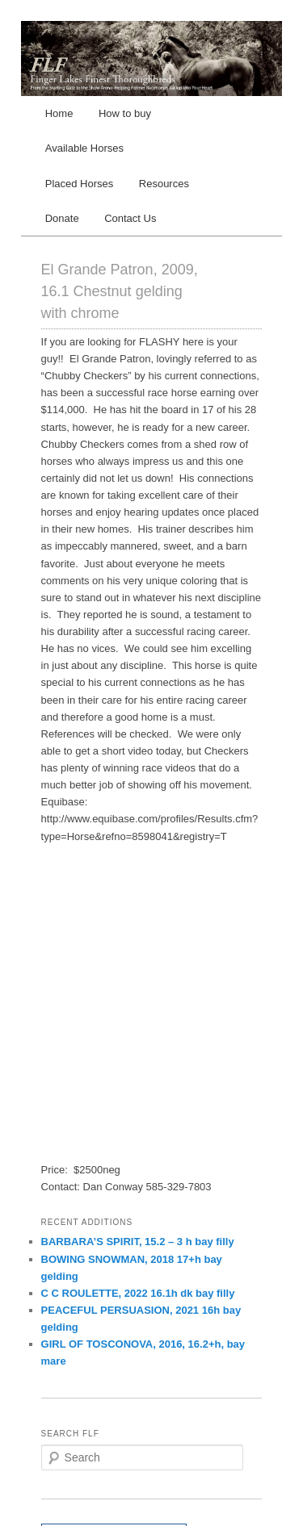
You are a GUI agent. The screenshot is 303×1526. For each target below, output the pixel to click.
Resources (164, 184)
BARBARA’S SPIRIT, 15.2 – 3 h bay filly (137, 1241)
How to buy (125, 113)
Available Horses (84, 148)
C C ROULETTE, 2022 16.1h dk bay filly (138, 1293)
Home (59, 113)
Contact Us (130, 218)
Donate (62, 218)
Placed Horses (79, 184)
